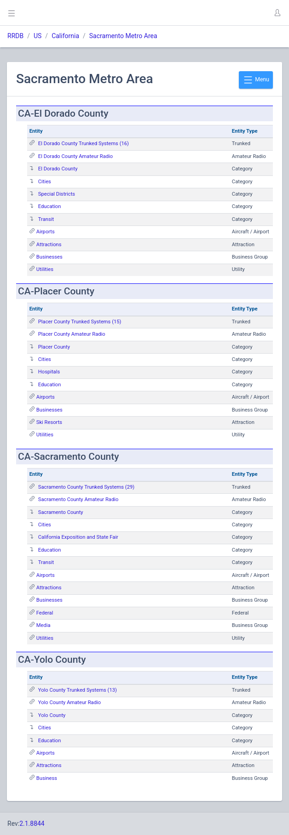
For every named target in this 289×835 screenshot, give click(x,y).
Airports (45, 232)
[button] (277, 13)
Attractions (49, 245)
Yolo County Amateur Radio (69, 702)
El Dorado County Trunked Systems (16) (83, 144)
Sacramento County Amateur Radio (78, 499)
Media (43, 625)
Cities (44, 182)
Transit (46, 219)
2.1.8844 (32, 823)
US (37, 35)
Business (46, 778)
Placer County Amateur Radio (71, 334)
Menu (256, 79)
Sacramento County (60, 512)
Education (49, 206)
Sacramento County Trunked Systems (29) (86, 487)
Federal (44, 613)
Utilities (44, 269)
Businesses (49, 257)
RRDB (15, 35)
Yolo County (52, 715)
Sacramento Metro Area (123, 35)
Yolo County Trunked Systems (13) (77, 690)
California (65, 35)
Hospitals (49, 372)
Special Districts (56, 194)
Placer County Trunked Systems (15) (79, 322)
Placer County (54, 347)
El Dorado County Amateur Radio (75, 156)
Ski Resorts (49, 422)
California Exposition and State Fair (78, 537)
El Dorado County (58, 169)
